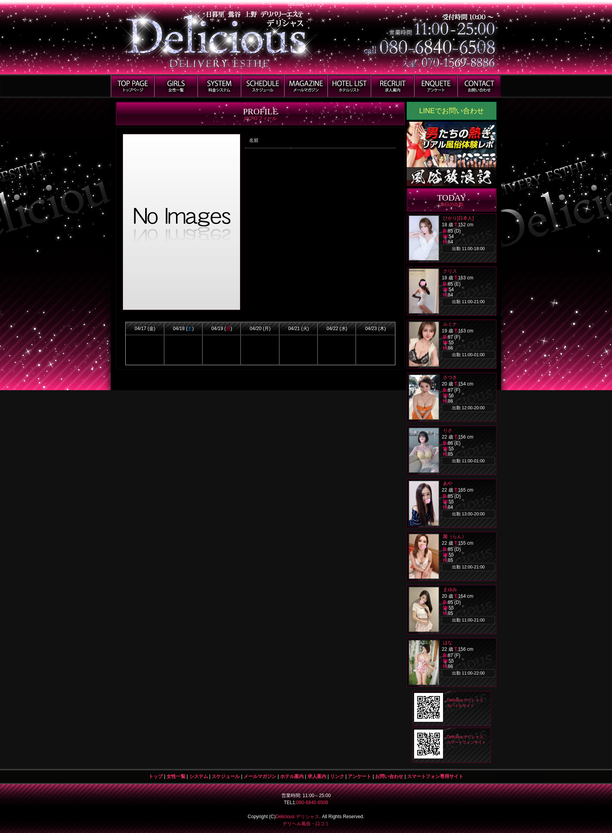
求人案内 (317, 776)
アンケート (359, 776)
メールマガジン (260, 776)
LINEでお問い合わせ (451, 111)
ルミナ (450, 324)
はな (447, 642)
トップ (156, 776)
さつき (450, 377)
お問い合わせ (389, 776)
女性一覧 (176, 776)
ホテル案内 (292, 776)
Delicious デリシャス (297, 816)
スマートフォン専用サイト (435, 776)
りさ (447, 430)
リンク (337, 776)
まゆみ (450, 589)
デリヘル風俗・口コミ (306, 823)
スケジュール (226, 776)
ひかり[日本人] (458, 218)
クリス (450, 271)
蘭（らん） (454, 536)
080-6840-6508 (312, 802)
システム (198, 776)
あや (447, 483)
